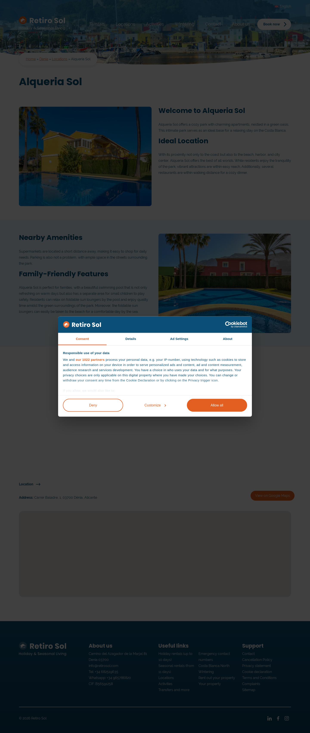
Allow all (217, 405)
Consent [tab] (82, 339)
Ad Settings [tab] (179, 339)
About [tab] (227, 339)
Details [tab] (131, 339)
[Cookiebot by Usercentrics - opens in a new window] (228, 324)
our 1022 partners (90, 359)
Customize (155, 405)
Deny (93, 405)
